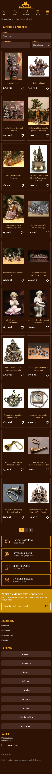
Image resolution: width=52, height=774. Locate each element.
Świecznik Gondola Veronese (13, 176)
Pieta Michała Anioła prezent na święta (13, 368)
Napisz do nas (12, 745)
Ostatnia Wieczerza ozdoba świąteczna (38, 273)
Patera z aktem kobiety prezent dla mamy (38, 129)
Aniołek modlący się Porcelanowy (13, 321)
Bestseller (26, 690)
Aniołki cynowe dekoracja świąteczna (38, 368)
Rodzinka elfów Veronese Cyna (13, 273)
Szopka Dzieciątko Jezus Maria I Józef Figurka (38, 510)
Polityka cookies (7, 635)
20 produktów (38, 45)
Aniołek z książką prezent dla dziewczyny (38, 321)
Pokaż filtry (7, 36)
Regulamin (5, 630)
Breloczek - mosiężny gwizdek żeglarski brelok (39, 463)
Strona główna (7, 19)
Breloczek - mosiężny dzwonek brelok (13, 463)
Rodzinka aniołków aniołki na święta (38, 226)
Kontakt (4, 640)
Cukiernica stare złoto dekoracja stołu (13, 416)
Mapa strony (26, 726)
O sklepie (5, 625)
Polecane (26, 681)
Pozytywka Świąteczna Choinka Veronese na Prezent (39, 177)
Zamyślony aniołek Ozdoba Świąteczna (13, 226)
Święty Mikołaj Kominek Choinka (13, 129)
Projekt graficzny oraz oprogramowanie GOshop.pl (21, 760)
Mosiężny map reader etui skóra (39, 416)
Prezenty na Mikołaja (24, 19)
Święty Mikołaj (13, 83)
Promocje (26, 699)
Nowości (26, 672)
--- (3, 45)
